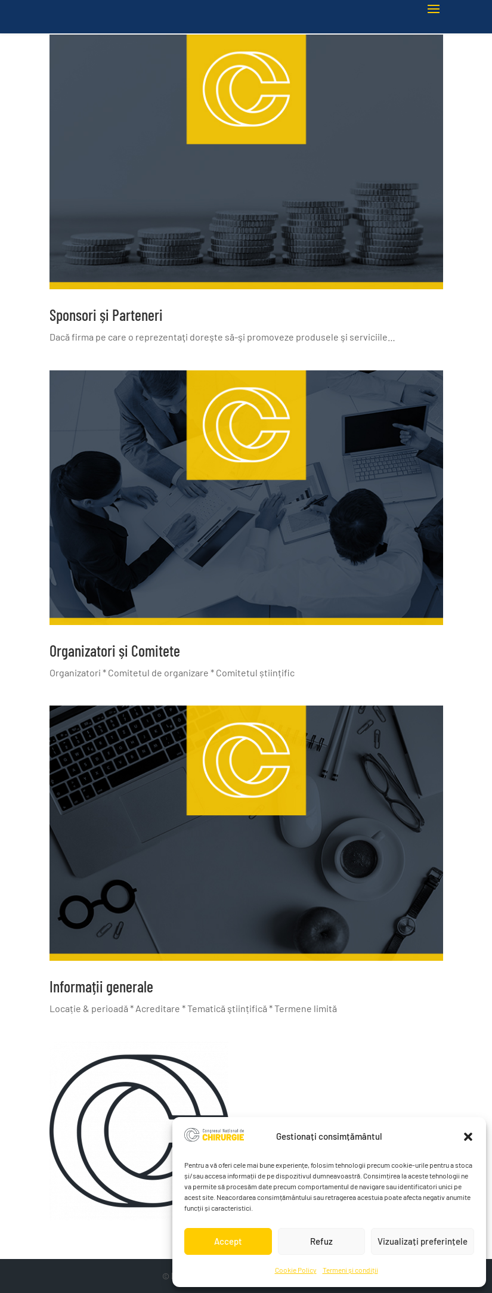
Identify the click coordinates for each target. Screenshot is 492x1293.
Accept (228, 1241)
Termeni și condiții (350, 1270)
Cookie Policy (296, 1270)
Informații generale (101, 986)
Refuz (321, 1241)
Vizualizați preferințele (422, 1241)
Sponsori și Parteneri (106, 314)
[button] (468, 1137)
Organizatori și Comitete (114, 650)
